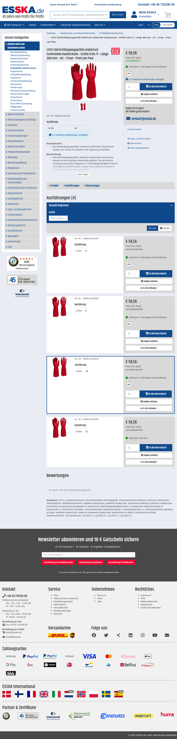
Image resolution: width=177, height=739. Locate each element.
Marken (32, 25)
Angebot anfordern (149, 94)
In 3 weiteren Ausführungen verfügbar (68, 135)
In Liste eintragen (149, 101)
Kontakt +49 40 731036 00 (156, 4)
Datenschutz (146, 604)
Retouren (58, 614)
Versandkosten (61, 607)
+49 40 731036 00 (14, 596)
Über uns (101, 595)
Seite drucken (134, 143)
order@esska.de (11, 632)
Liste (152, 228)
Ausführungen (71, 186)
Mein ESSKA (60, 604)
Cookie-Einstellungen (150, 607)
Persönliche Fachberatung (107, 4)
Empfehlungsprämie (63, 601)
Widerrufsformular (148, 601)
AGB (142, 598)
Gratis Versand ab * (64, 4)
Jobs (99, 601)
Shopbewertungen (62, 610)
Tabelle (165, 228)
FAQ (56, 595)
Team (99, 598)
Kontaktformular (11, 637)
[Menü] (35, 257)
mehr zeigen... (84, 174)
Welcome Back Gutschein (66, 598)
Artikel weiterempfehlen (138, 148)
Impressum (145, 595)
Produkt (54, 186)
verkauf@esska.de (141, 119)
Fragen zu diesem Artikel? (139, 139)
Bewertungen (92, 186)
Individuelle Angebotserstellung (75, 25)
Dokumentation (134, 129)
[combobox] (58, 218)
